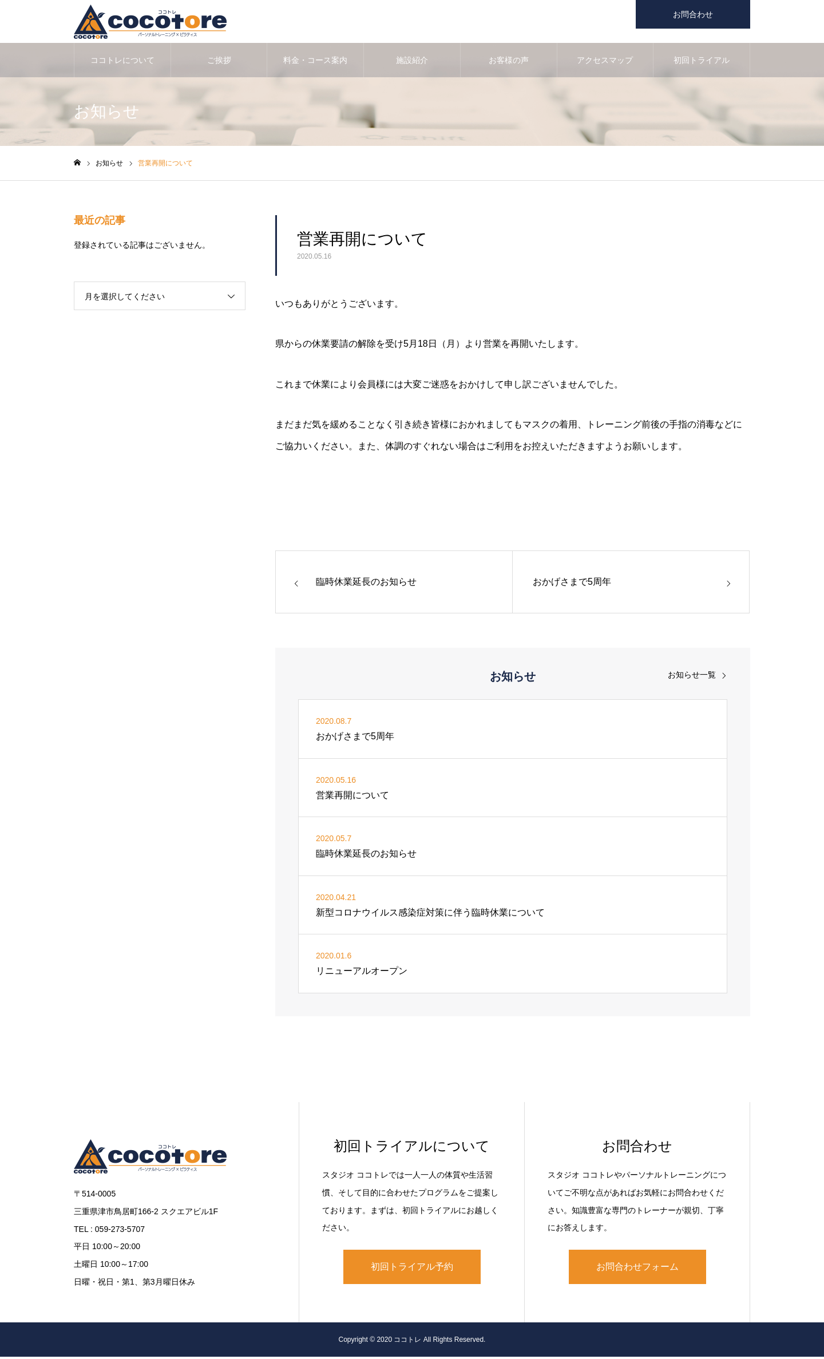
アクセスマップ (605, 63)
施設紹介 (412, 63)
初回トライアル (702, 63)
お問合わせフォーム (637, 1269)
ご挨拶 (219, 63)
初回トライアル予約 (412, 1269)
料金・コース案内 (315, 63)
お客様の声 (509, 63)
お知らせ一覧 (692, 677)
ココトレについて (122, 63)
